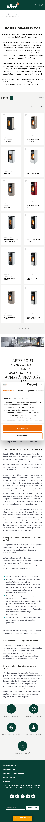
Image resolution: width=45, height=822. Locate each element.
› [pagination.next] (31, 329)
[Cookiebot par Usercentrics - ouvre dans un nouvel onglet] (28, 384)
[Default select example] (34, 106)
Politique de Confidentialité (15, 787)
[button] (11, 98)
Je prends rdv (22, 818)
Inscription (32, 807)
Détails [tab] (20, 391)
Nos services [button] (9, 769)
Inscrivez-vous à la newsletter (22, 803)
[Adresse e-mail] (15, 808)
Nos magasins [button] (9, 778)
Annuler (41, 97)
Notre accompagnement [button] (14, 773)
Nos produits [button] (9, 765)
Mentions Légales (33, 787)
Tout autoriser (22, 428)
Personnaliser (22, 435)
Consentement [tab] (8, 391)
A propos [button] (7, 782)
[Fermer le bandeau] (41, 384)
